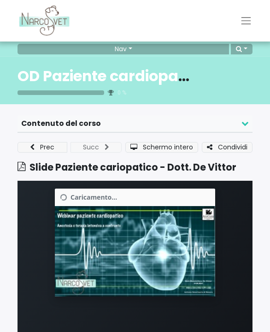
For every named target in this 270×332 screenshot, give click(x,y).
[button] (241, 49)
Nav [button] (121, 48)
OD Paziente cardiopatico (112, 76)
